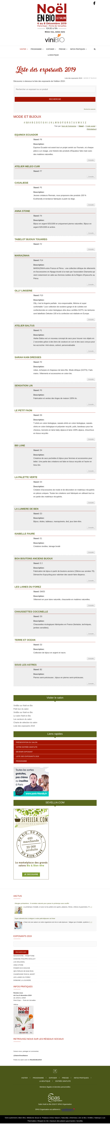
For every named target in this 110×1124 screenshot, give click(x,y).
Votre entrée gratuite (26, 748)
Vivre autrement (11, 1118)
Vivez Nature (55, 1118)
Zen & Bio (82, 1118)
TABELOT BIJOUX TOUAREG (31, 240)
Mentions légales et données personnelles (55, 1087)
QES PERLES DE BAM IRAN (24, 972)
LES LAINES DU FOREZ (28, 587)
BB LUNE (20, 446)
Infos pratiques (77, 49)
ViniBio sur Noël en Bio (23, 706)
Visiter (23, 49)
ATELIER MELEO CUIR (27, 167)
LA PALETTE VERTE (26, 477)
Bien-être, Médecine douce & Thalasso (34, 1118)
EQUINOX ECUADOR (26, 135)
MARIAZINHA (22, 256)
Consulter (91, 160)
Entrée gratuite (63, 1082)
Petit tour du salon (21, 710)
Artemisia (73, 1118)
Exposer (50, 49)
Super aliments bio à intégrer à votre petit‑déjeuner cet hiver (35, 919)
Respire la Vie (43, 1121)
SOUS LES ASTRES (26, 665)
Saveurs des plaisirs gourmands (62, 1121)
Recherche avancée (89, 109)
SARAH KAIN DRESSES (28, 358)
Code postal (90, 127)
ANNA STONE (22, 211)
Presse (62, 49)
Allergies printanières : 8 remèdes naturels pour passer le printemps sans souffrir (42, 904)
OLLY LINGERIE (23, 291)
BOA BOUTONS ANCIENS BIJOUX (34, 559)
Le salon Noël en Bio (22, 716)
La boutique (53, 55)
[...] (91, 907)
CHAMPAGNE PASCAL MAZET (24, 975)
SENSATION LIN (24, 386)
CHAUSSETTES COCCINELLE (31, 612)
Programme (36, 49)
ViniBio (91, 1118)
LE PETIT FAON (23, 411)
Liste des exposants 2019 (24, 727)
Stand (81, 127)
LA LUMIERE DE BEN (27, 509)
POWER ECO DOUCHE (22, 969)
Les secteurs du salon (23, 720)
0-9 (27, 123)
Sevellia (79, 1121)
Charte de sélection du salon (25, 723)
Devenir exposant (24, 752)
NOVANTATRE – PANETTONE (24, 956)
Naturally (65, 1118)
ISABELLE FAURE (25, 534)
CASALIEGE (21, 183)
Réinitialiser (91, 130)
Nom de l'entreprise (69, 127)
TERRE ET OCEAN (25, 640)
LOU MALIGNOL (19, 962)
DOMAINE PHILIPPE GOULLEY (25, 959)
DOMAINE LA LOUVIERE (22, 981)
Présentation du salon (26, 743)
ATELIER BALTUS (25, 326)
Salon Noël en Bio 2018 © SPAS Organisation (55, 1105)
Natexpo (97, 1118)
